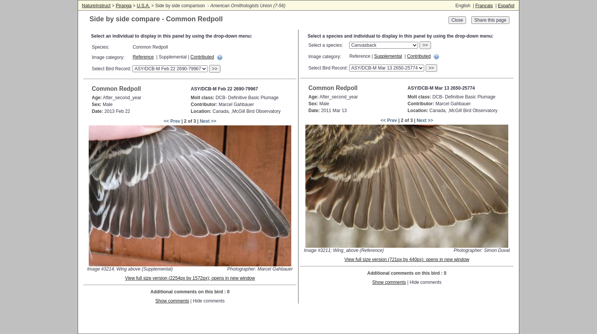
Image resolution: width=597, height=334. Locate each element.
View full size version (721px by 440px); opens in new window (407, 259)
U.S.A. (143, 5)
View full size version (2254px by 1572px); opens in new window (190, 278)
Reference (142, 57)
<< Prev (172, 121)
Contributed (202, 57)
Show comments (172, 301)
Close (457, 20)
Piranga (123, 5)
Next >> (208, 121)
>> (214, 68)
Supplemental (388, 56)
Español (506, 5)
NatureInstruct (96, 5)
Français (484, 5)
